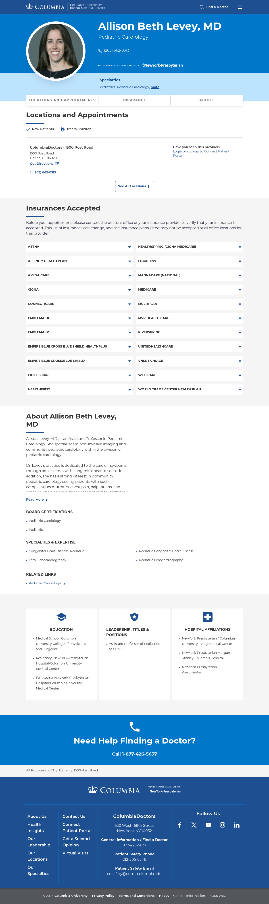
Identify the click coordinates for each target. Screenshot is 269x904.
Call (134, 754)
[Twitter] (194, 825)
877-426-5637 (134, 845)
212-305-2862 (216, 896)
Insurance (134, 100)
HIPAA (164, 896)
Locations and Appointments (62, 100)
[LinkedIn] (236, 825)
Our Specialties (38, 871)
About (206, 100)
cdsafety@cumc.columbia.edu (134, 874)
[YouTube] (208, 825)
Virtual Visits (75, 853)
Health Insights (35, 828)
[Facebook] (179, 825)
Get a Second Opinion (76, 842)
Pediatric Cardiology (45, 583)
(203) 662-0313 (116, 50)
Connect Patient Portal (77, 828)
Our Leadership (38, 842)
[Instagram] (222, 825)
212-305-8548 (134, 860)
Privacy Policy (103, 896)
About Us (36, 817)
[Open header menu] (239, 7)
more (155, 87)
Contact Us (74, 817)
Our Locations (37, 856)
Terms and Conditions (136, 896)
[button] (134, 186)
